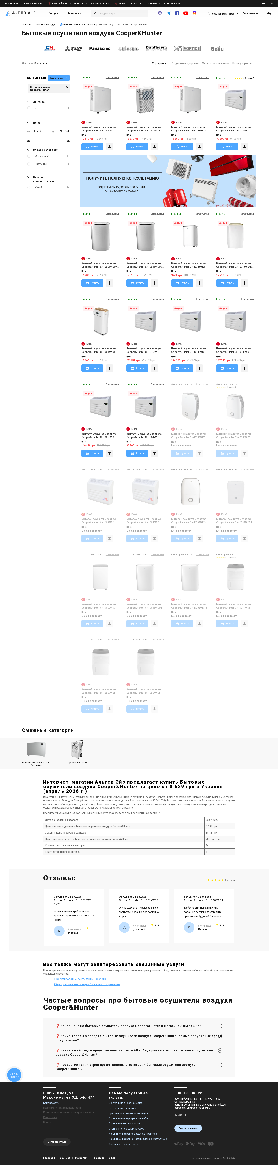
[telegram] (168, 14)
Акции (122, 3)
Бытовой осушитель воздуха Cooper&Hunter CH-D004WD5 (144, 691)
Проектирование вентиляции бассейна (80, 979)
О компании (11, 3)
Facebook (49, 1157)
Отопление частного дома (124, 1123)
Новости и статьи (33, 3)
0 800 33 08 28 (188, 1093)
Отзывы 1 (249, 78)
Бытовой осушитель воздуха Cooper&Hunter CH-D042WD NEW (144, 435)
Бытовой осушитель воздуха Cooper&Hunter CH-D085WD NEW (233, 350)
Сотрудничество (171, 3)
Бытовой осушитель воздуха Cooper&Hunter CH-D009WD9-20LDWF (144, 129)
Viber (112, 1157)
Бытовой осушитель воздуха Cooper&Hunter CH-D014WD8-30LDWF (98, 350)
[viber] (159, 14)
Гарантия (152, 3)
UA (271, 3)
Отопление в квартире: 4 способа (128, 1118)
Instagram (81, 1157)
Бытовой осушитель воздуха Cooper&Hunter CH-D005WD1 (233, 435)
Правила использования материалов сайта (68, 1112)
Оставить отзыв (57, 1142)
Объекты (78, 3)
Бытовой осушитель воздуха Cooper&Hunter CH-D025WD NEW (233, 129)
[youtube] (185, 14)
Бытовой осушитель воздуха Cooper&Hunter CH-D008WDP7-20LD (99, 265)
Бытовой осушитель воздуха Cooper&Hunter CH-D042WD (144, 521)
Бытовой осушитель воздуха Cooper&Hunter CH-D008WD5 (98, 691)
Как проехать (51, 1102)
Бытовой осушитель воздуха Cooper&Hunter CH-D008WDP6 (189, 606)
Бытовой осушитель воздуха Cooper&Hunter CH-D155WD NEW (144, 350)
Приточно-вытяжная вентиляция (128, 1113)
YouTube (65, 1157)
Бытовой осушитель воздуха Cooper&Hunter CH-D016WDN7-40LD (234, 265)
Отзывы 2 (231, 387)
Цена (33, 123)
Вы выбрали (36, 77)
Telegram (98, 1157)
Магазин (73, 13)
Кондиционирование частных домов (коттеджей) (138, 1138)
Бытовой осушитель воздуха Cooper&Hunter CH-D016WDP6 (144, 606)
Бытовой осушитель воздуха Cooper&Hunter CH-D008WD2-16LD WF (188, 129)
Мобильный (52, 156)
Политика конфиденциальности (62, 1107)
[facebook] (177, 14)
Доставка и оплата (99, 3)
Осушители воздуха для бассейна (36, 753)
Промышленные (77, 752)
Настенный (52, 164)
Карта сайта (50, 1117)
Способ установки (42, 150)
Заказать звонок (188, 1128)
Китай (52, 187)
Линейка (36, 102)
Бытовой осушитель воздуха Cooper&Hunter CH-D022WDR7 (234, 521)
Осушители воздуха (45, 24)
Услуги (53, 13)
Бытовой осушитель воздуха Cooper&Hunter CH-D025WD (98, 521)
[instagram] (194, 14)
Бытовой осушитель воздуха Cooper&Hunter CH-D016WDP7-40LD (144, 265)
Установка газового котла (124, 1144)
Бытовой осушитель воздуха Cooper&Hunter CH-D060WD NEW (98, 435)
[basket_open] (270, 13)
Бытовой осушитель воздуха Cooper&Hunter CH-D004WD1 (188, 435)
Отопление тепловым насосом (126, 1128)
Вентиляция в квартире (123, 1108)
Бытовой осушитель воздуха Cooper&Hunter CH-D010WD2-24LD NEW (98, 129)
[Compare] (109, 146)
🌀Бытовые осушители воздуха (77, 24)
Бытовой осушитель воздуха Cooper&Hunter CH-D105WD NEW (188, 350)
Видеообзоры (60, 3)
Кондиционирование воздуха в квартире (133, 1133)
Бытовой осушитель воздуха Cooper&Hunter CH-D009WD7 (98, 606)
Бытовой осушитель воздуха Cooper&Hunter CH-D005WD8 (188, 265)
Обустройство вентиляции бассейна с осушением (87, 984)
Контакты (136, 3)
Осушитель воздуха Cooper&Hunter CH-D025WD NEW (73, 900)
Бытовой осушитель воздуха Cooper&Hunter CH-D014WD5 (233, 606)
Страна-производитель (41, 179)
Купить (92, 146)
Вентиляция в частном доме (125, 1102)
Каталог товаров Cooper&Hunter (49, 88)
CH (52, 107)
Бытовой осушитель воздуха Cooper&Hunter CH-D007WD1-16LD (188, 521)
